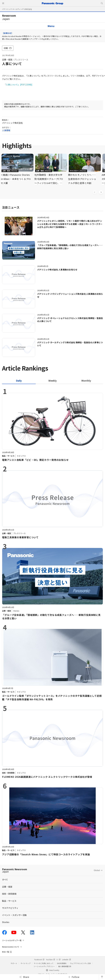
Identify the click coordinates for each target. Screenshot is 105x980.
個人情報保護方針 (64, 966)
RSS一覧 (5, 952)
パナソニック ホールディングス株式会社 (17, 9)
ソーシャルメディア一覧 (11, 940)
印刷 (8, 48)
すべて (5, 879)
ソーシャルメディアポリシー (44, 966)
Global (97, 870)
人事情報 (6, 130)
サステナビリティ (10, 907)
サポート (14, 963)
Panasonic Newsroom (14, 870)
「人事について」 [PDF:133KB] (18, 84)
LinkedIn (66, 959)
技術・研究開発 (9, 893)
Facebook (39, 959)
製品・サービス (9, 900)
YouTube (50, 959)
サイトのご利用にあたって (43, 963)
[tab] (52, 380)
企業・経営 (7, 59)
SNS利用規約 (61, 963)
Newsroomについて (10, 946)
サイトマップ (25, 963)
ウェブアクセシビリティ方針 (80, 963)
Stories (5, 922)
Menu (51, 26)
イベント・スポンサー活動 (14, 915)
